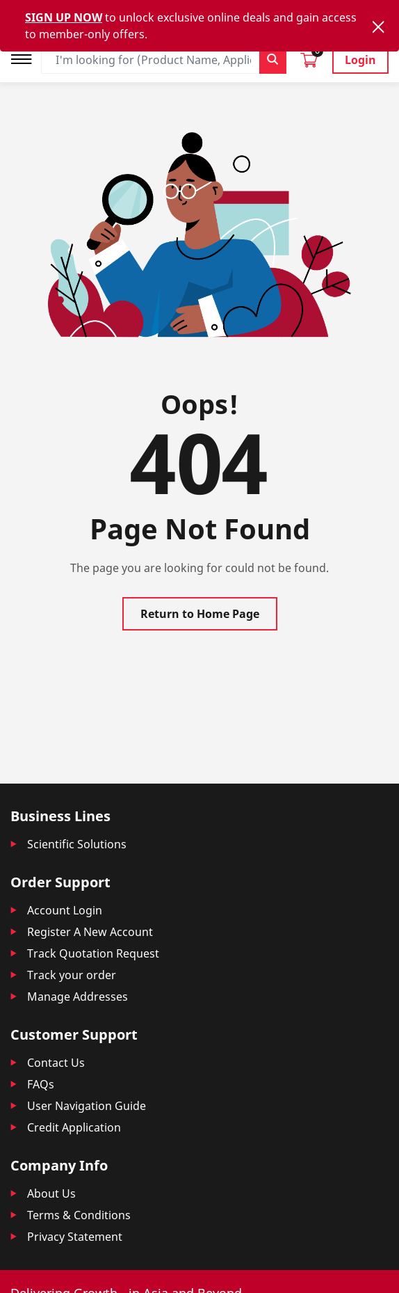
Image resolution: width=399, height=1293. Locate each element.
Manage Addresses (77, 996)
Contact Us (56, 1062)
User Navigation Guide (86, 1105)
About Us (51, 1193)
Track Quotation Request (93, 953)
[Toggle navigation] (25, 57)
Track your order (71, 975)
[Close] (378, 26)
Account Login (64, 910)
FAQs (40, 1084)
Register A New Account (90, 931)
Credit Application (74, 1127)
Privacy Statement (74, 1236)
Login (360, 60)
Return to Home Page (199, 613)
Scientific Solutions (77, 844)
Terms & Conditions (79, 1215)
